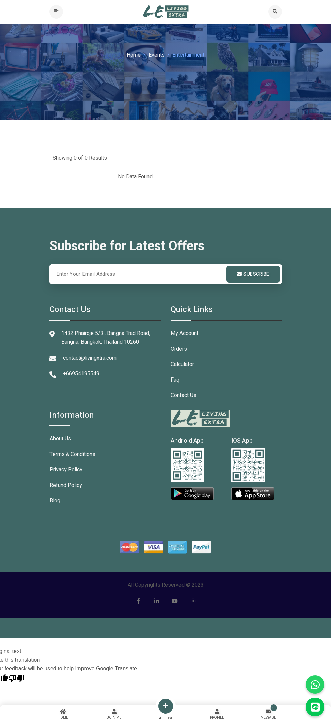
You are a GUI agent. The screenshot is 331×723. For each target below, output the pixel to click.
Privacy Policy (65, 470)
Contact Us (183, 395)
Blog (54, 501)
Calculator (182, 364)
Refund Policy (65, 485)
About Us (60, 439)
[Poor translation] (16, 677)
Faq (175, 380)
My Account (184, 333)
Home (134, 55)
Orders (179, 349)
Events (156, 55)
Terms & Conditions (72, 454)
